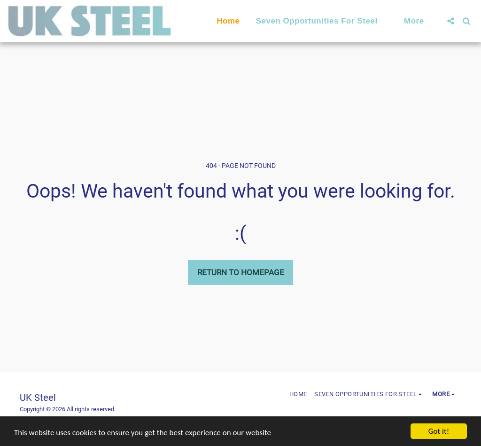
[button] (322, 21)
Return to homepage (240, 272)
